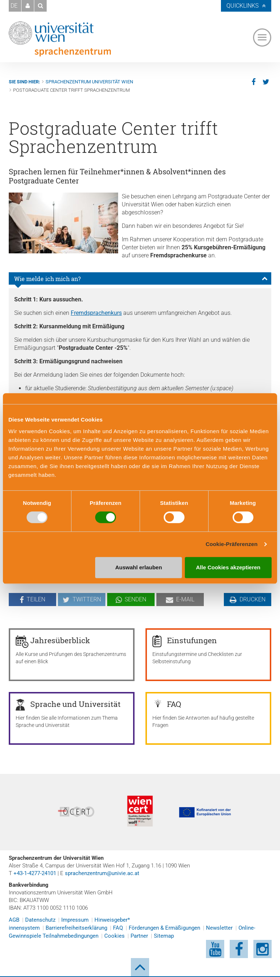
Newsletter (219, 928)
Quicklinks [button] (242, 5)
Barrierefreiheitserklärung (76, 928)
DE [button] (14, 5)
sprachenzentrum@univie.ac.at (102, 873)
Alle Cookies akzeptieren (228, 567)
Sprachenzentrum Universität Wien (89, 81)
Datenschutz (40, 920)
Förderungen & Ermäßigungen (164, 928)
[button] (28, 6)
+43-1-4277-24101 (34, 873)
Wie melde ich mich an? (47, 278)
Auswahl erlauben (138, 567)
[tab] (140, 278)
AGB (14, 920)
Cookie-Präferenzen (232, 544)
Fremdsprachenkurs (96, 312)
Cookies (114, 936)
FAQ (118, 928)
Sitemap (164, 936)
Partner (139, 936)
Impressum (75, 920)
